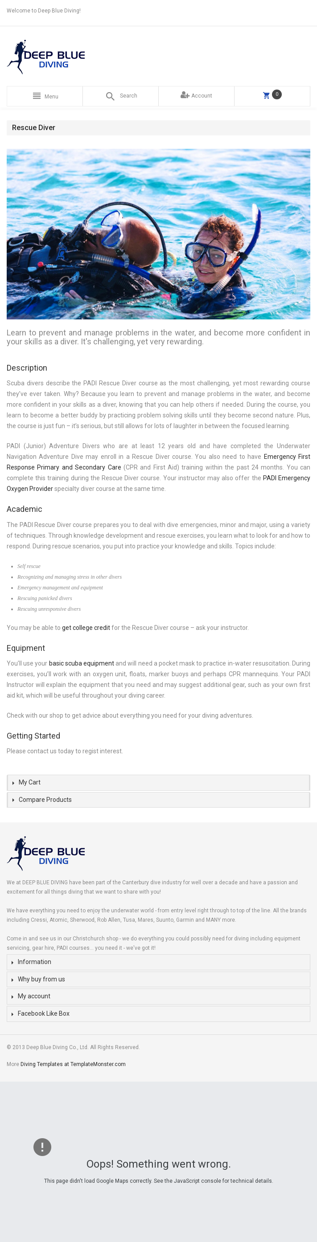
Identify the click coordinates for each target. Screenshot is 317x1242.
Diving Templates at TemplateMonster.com (73, 1064)
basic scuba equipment (81, 663)
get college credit (86, 627)
